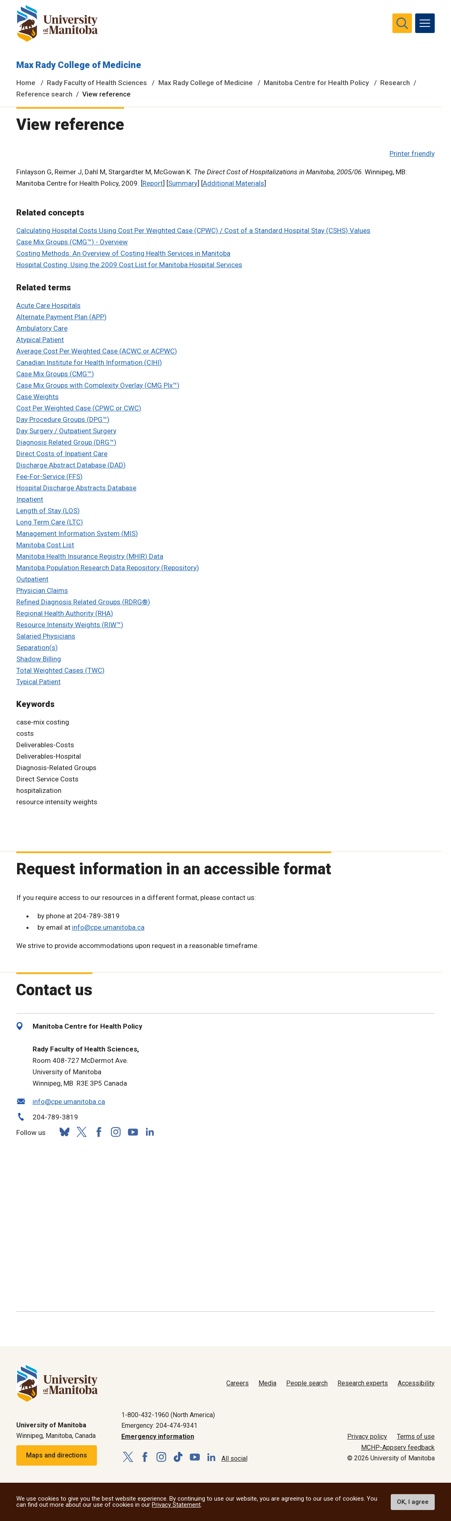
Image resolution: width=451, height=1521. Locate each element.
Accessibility (416, 1383)
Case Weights (37, 397)
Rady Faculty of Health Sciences (97, 83)
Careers (237, 1383)
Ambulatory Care (42, 328)
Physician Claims (42, 590)
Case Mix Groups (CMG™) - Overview (72, 242)
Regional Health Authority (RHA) (64, 613)
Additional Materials (233, 183)
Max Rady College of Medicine (78, 65)
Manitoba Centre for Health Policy (316, 83)
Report (152, 183)
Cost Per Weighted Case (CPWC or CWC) (78, 408)
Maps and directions (56, 1455)
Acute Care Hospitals (48, 305)
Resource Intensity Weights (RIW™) (69, 625)
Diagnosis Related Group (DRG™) (66, 442)
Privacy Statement (176, 1504)
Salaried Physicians (45, 636)
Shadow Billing (38, 659)
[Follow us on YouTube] (133, 1130)
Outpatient (32, 579)
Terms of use (416, 1436)
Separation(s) (37, 647)
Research (395, 83)
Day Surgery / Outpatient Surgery (66, 431)
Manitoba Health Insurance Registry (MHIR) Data (89, 556)
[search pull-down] (402, 23)
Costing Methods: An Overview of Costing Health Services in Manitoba (123, 253)
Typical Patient (38, 682)
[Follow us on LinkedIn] (150, 1130)
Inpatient (29, 499)
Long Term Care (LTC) (49, 522)
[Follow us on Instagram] (116, 1132)
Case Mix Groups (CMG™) (55, 374)
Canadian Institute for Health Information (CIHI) (89, 362)
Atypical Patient (40, 340)
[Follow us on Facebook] (98, 1132)
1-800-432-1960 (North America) (168, 1415)
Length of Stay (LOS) (48, 511)
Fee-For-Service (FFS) (49, 476)
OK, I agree (413, 1502)
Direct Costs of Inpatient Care (61, 454)
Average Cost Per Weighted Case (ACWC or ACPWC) (96, 351)
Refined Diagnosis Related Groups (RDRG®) (83, 602)
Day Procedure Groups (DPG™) (62, 419)
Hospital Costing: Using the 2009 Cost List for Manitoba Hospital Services (129, 265)
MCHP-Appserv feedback (398, 1447)
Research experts (362, 1383)
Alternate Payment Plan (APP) (61, 317)
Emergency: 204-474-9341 (159, 1425)
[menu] (425, 23)
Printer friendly (412, 153)
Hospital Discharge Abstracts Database (76, 488)
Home (25, 83)
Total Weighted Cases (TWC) (60, 670)
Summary (182, 183)
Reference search (44, 94)
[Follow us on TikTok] (178, 1457)
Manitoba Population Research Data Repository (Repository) (107, 568)
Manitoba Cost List (45, 545)
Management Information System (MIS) (77, 533)
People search (307, 1383)
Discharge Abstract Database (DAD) (71, 465)
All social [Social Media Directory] (234, 1458)
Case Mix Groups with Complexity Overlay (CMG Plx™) (98, 385)
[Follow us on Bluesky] (64, 1132)
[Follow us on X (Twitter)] (81, 1132)
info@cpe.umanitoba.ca (108, 927)
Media (267, 1383)
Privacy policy (367, 1436)
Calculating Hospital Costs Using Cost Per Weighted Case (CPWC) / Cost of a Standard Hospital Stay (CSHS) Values (193, 230)
